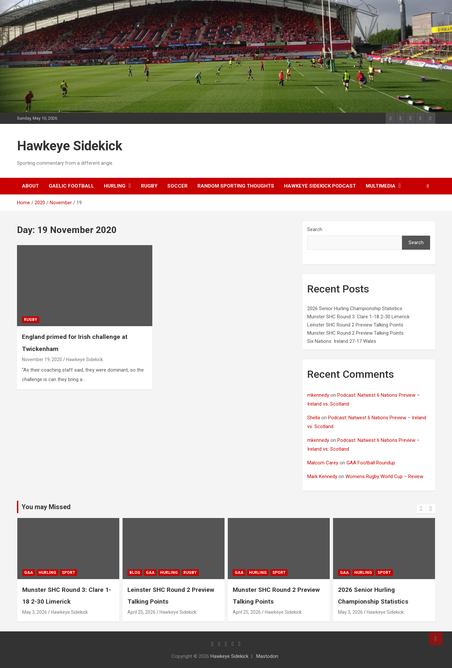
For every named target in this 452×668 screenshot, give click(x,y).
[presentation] (421, 508)
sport (92, 572)
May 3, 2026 (58, 612)
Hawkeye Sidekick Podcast (320, 186)
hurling (115, 186)
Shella (313, 418)
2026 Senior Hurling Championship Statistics (354, 308)
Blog (159, 572)
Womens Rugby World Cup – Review (384, 476)
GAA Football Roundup (370, 463)
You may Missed (46, 507)
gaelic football (71, 186)
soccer (177, 186)
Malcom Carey (322, 463)
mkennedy (318, 395)
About (30, 186)
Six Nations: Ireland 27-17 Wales (341, 341)
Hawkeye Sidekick (69, 146)
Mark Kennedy (322, 476)
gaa (52, 572)
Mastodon (267, 656)
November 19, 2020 (42, 359)
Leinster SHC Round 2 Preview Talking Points (355, 325)
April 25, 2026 (166, 612)
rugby (149, 186)
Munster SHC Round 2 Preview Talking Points (355, 333)
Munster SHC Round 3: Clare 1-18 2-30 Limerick (358, 317)
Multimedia (380, 186)
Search (314, 229)
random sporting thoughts (235, 186)
